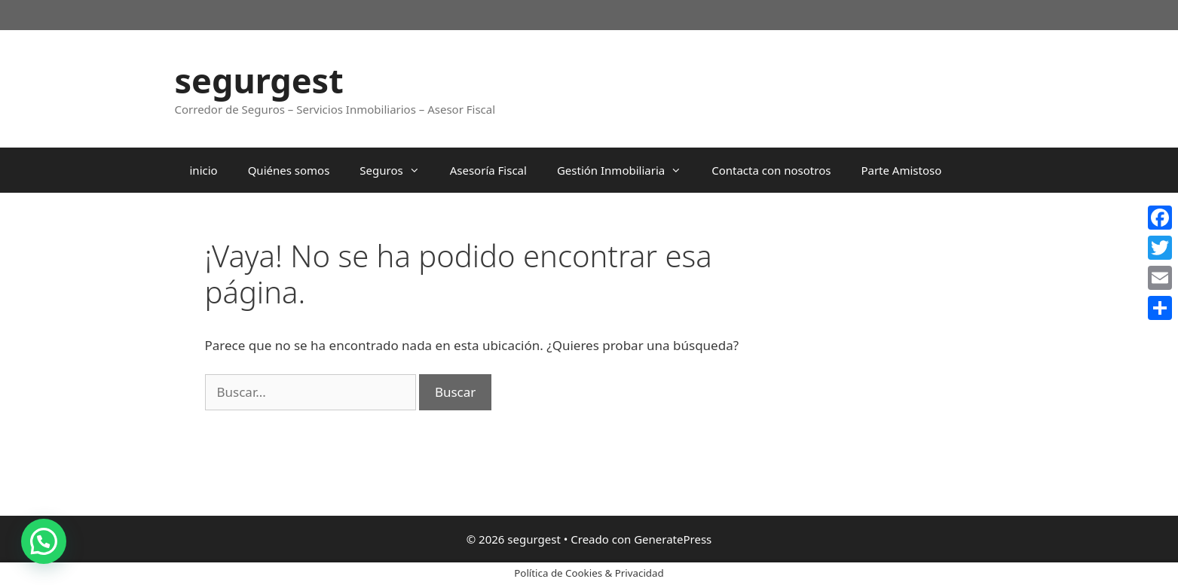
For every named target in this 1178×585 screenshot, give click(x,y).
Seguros (397, 170)
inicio (204, 170)
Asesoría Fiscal (488, 170)
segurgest (259, 80)
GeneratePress (672, 539)
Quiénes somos (289, 170)
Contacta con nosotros (771, 170)
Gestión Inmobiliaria (626, 170)
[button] (43, 541)
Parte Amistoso (901, 170)
